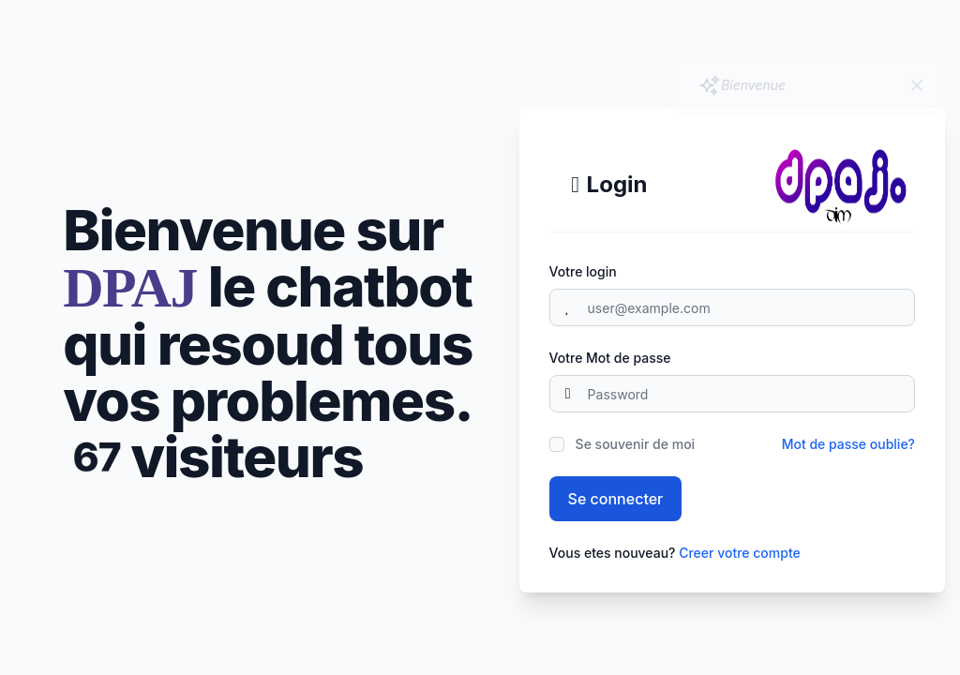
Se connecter (616, 498)
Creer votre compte (740, 553)
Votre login (583, 271)
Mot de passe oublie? (848, 444)
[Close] (917, 85)
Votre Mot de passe (610, 358)
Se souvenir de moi (636, 444)
